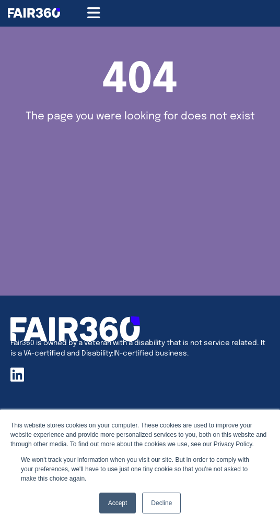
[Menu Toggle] (93, 13)
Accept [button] (117, 503)
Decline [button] (161, 503)
